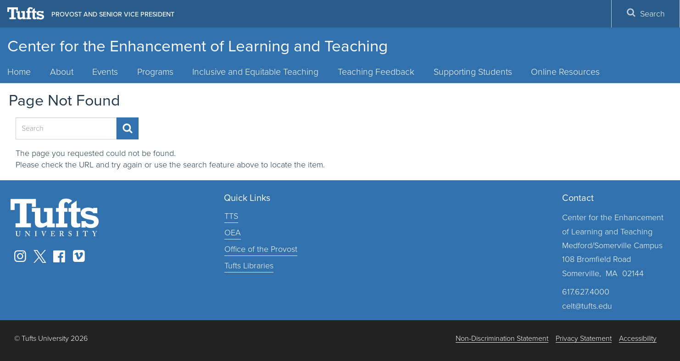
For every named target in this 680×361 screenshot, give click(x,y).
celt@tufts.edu (587, 306)
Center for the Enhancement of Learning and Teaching (197, 46)
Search (645, 14)
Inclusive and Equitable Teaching (255, 71)
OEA (232, 233)
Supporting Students (473, 71)
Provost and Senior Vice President (112, 14)
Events (105, 71)
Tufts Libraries (248, 266)
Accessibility (638, 339)
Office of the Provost (260, 249)
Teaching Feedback (376, 71)
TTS (231, 216)
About (61, 71)
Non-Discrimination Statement (502, 339)
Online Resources (565, 71)
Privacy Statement (584, 339)
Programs (155, 71)
